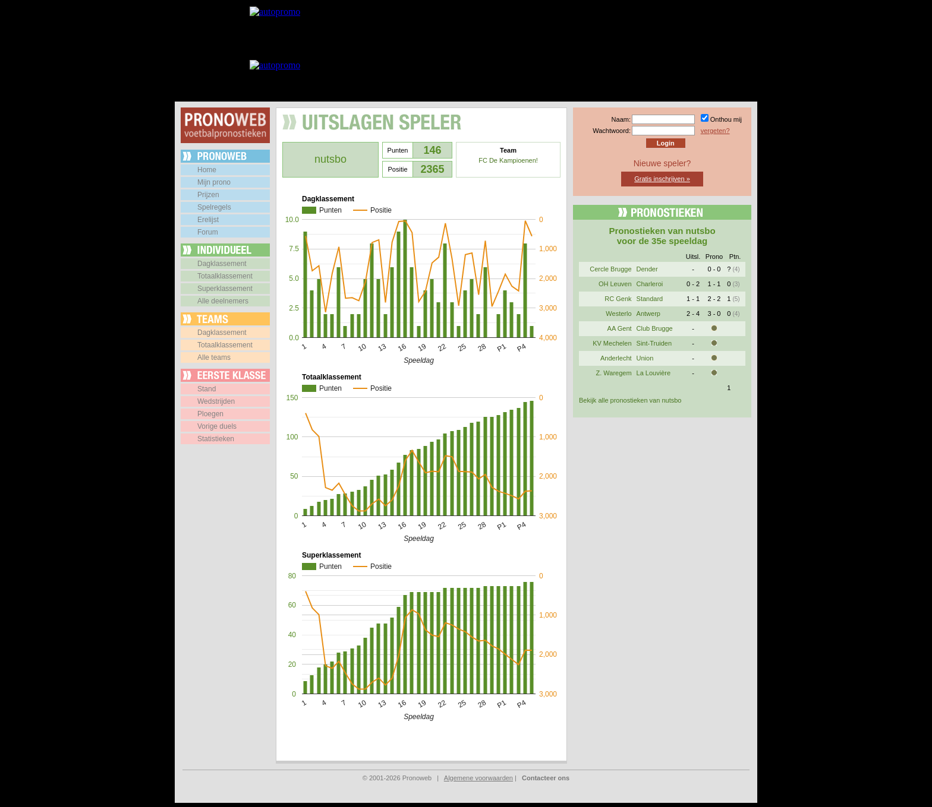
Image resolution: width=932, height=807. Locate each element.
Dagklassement (222, 263)
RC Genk (617, 298)
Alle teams (214, 357)
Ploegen (210, 414)
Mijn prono (214, 182)
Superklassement (225, 288)
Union (645, 358)
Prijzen (208, 195)
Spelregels (214, 207)
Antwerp (648, 313)
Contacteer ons (545, 777)
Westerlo (618, 313)
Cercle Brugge (610, 269)
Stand (206, 389)
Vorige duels (217, 426)
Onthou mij (726, 119)
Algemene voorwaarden (478, 777)
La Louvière (654, 372)
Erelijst (208, 220)
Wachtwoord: (612, 130)
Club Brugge (655, 328)
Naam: (621, 119)
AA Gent (619, 328)
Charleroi (650, 283)
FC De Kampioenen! (508, 160)
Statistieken (215, 439)
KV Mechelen (612, 343)
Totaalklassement (225, 276)
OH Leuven (615, 283)
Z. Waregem (613, 372)
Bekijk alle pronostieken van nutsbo (630, 400)
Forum (207, 232)
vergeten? (715, 130)
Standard (650, 298)
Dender (647, 269)
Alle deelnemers (222, 301)
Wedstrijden (216, 401)
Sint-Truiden (654, 343)
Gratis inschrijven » (662, 178)
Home (206, 170)
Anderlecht (616, 358)
